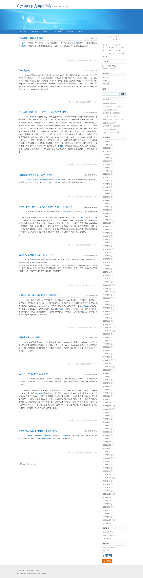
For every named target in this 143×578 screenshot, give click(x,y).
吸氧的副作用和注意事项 (31, 38)
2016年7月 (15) (108, 301)
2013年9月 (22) (108, 412)
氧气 (23, 43)
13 (116, 48)
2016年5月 (113, 36)
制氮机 (35, 117)
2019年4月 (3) (108, 207)
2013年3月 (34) (108, 432)
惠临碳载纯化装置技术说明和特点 (35, 174)
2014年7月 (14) (108, 380)
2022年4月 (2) (108, 171)
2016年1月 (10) (108, 321)
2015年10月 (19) (109, 331)
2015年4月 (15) (108, 350)
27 (116, 53)
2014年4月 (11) (108, 389)
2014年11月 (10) (109, 367)
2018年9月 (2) (108, 229)
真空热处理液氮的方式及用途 (33, 374)
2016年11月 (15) (109, 288)
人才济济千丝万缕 (109, 116)
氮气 (32, 259)
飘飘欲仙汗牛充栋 (109, 103)
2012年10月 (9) (108, 445)
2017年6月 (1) (108, 265)
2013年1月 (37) (108, 438)
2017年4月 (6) (108, 272)
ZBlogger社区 (108, 539)
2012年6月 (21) (108, 455)
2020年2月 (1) (108, 184)
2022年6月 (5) (108, 164)
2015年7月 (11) (108, 340)
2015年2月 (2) (108, 357)
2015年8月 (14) (108, 337)
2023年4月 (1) (108, 141)
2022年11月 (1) (108, 148)
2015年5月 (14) (108, 347)
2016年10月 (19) (109, 291)
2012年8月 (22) (108, 448)
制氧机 (25, 46)
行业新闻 (34, 31)
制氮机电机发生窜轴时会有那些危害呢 (38, 430)
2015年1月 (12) (108, 360)
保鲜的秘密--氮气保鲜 (29, 337)
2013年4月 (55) (108, 429)
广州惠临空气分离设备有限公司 (37, 179)
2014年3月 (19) (108, 393)
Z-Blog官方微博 (108, 535)
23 (103, 53)
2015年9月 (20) (108, 334)
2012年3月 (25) (108, 464)
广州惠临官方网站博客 (34, 6)
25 (110, 53)
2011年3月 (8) (108, 484)
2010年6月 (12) (108, 513)
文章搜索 (70, 31)
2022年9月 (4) (108, 154)
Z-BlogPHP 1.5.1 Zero (32, 570)
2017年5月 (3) (108, 269)
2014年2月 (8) (108, 396)
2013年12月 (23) (109, 402)
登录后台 (105, 68)
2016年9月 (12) (108, 295)
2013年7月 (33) (108, 419)
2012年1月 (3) (108, 471)
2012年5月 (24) (108, 458)
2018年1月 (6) (108, 246)
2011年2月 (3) (108, 487)
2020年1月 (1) (108, 187)
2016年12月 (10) (109, 285)
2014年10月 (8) (108, 370)
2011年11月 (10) (109, 478)
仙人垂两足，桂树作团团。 (112, 126)
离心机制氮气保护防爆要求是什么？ (36, 255)
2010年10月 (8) (108, 500)
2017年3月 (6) (108, 275)
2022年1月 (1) (108, 177)
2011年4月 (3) (108, 481)
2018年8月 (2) (108, 233)
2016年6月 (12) (108, 305)
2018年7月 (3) (108, 236)
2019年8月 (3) (108, 193)
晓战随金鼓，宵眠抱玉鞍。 (112, 113)
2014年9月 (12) (108, 373)
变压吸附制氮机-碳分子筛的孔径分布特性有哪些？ (44, 112)
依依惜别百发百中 (109, 123)
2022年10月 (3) (108, 151)
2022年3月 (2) (108, 174)
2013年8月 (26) (108, 415)
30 (103, 56)
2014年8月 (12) (108, 376)
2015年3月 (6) (108, 354)
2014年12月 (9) (108, 363)
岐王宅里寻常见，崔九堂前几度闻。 (115, 119)
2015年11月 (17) (109, 327)
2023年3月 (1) (108, 145)
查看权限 (112, 68)
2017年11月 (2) (108, 249)
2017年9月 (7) (108, 256)
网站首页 (23, 31)
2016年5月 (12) (108, 308)
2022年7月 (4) (108, 161)
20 (116, 51)
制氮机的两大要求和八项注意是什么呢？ (39, 295)
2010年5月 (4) (108, 517)
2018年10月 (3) (108, 226)
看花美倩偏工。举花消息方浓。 (114, 106)
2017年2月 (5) (108, 278)
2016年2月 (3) (108, 318)
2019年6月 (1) (108, 200)
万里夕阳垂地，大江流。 (111, 133)
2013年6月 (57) (108, 422)
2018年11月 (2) (108, 223)
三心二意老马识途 (109, 110)
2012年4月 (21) (108, 461)
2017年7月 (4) (108, 262)
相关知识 (46, 31)
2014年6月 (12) (108, 383)
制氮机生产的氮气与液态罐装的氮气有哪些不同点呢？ (45, 207)
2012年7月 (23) (108, 451)
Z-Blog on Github (109, 547)
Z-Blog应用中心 (108, 532)
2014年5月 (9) (108, 386)
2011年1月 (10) (108, 491)
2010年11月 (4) (108, 497)
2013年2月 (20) (108, 435)
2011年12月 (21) (109, 474)
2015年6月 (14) (108, 344)
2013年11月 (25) (109, 406)
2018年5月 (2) (108, 239)
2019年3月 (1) (108, 210)
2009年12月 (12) (109, 520)
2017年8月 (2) (108, 259)
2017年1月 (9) (108, 282)
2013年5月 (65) (108, 425)
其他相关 (58, 31)
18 (110, 51)
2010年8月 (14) (108, 507)
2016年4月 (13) (108, 311)
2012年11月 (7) (108, 442)
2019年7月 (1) (108, 197)
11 (110, 48)
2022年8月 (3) (108, 158)
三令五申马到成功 (109, 129)
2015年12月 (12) (109, 324)
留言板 (81, 31)
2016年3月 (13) (108, 314)
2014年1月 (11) (108, 399)
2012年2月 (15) (108, 468)
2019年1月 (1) (108, 216)
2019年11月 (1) (108, 190)
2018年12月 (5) (108, 220)
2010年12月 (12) (109, 494)
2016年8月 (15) (108, 298)
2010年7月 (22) (108, 510)
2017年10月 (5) (108, 252)
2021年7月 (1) (108, 181)
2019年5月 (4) (108, 203)
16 (103, 51)
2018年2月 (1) (108, 242)
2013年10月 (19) (109, 409)
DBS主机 (106, 550)
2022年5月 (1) (108, 167)
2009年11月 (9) (108, 523)
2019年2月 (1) (108, 213)
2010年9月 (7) (108, 504)
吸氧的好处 (24, 70)
